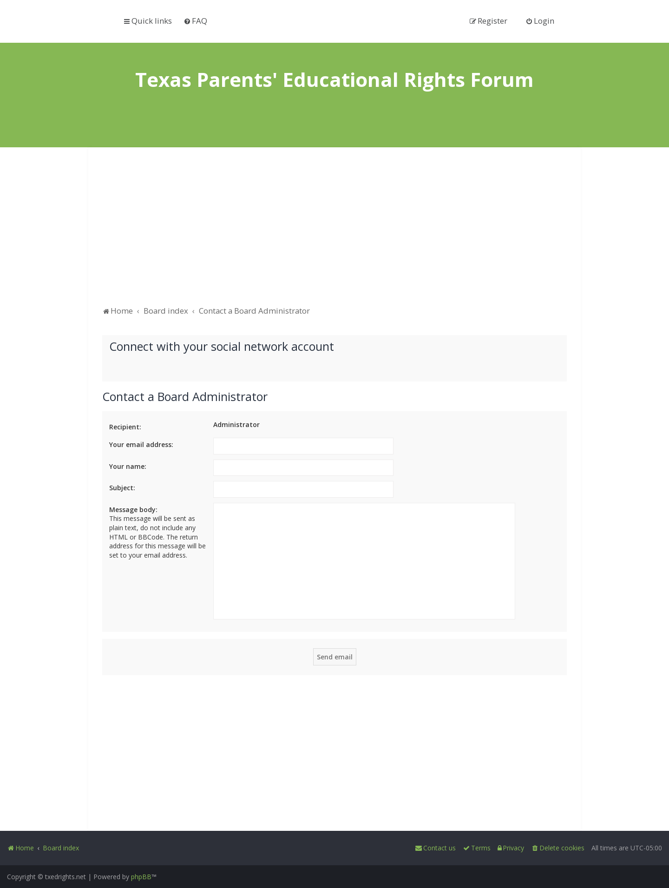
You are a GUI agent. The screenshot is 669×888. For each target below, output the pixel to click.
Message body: (133, 509)
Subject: (122, 487)
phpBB (141, 876)
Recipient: (125, 426)
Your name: (127, 466)
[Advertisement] (334, 231)
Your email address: (141, 444)
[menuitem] (195, 20)
